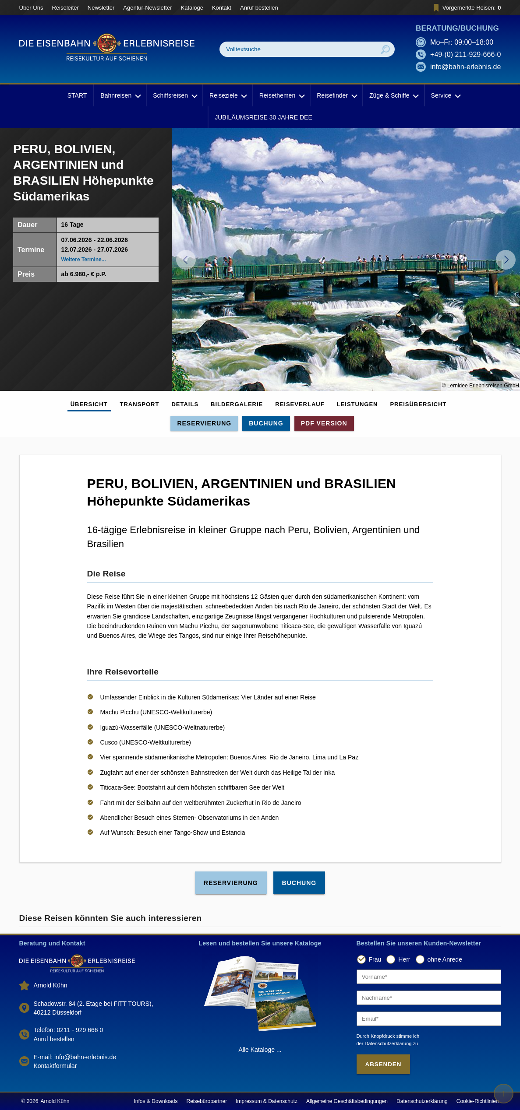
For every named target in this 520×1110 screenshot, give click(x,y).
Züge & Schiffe (393, 95)
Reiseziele (227, 95)
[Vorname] (429, 976)
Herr (404, 959)
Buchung (266, 423)
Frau (375, 959)
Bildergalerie (237, 404)
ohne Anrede (445, 959)
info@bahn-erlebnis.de (465, 66)
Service (445, 95)
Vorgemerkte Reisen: (466, 7)
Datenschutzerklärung (422, 1101)
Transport (139, 404)
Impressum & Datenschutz (266, 1101)
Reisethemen (281, 95)
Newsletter (101, 7)
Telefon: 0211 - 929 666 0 (68, 1029)
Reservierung (204, 423)
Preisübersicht (418, 404)
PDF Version (324, 423)
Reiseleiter (65, 7)
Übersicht (89, 404)
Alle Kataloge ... (259, 1049)
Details (184, 404)
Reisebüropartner (206, 1101)
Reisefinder (336, 95)
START (77, 95)
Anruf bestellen (259, 7)
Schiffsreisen (174, 95)
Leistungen (357, 404)
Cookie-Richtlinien (477, 1101)
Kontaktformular (55, 1065)
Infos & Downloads (155, 1101)
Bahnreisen (119, 95)
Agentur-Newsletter (147, 7)
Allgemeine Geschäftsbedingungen (347, 1101)
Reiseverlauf (299, 404)
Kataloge (192, 7)
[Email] (429, 1019)
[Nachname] (429, 998)
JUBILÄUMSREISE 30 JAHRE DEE (263, 117)
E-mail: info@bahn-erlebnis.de (75, 1057)
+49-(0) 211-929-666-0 (465, 54)
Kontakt (221, 7)
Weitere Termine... (83, 259)
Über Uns (31, 7)
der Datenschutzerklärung (384, 1043)
